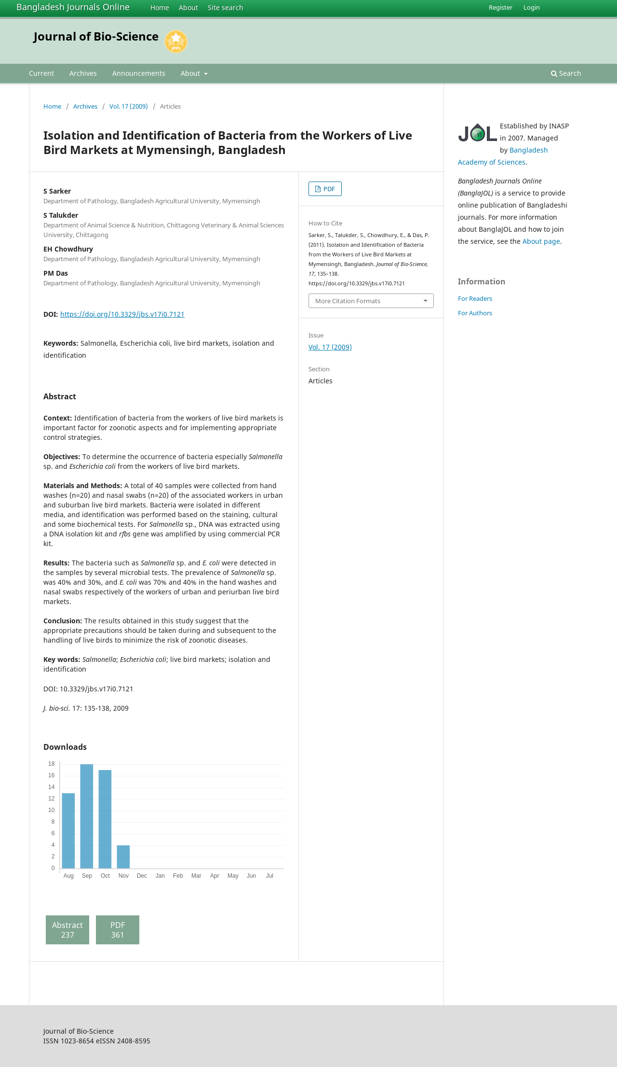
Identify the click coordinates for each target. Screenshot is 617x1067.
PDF (328, 188)
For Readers (475, 298)
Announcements (138, 73)
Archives (83, 73)
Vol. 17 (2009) (128, 106)
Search (566, 73)
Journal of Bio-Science (96, 36)
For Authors (475, 313)
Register (500, 7)
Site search (225, 7)
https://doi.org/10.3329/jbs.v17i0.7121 (122, 314)
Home (159, 7)
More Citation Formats (347, 300)
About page (541, 241)
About (188, 7)
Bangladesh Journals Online (73, 7)
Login (531, 7)
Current (41, 73)
